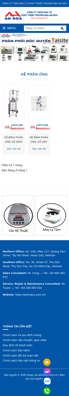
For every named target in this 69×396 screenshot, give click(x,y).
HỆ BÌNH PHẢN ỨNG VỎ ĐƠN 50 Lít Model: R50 (17, 142)
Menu (9, 28)
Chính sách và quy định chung (22, 335)
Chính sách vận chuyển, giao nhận (25, 340)
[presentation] (6, 47)
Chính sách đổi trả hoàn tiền (21, 355)
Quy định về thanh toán (17, 345)
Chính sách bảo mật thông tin (21, 360)
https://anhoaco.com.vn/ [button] (30, 294)
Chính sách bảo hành (16, 350)
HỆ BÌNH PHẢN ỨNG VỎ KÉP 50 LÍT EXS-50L (51, 142)
